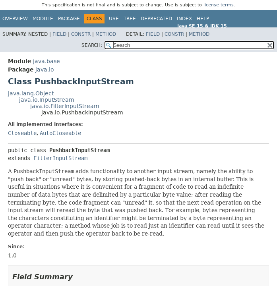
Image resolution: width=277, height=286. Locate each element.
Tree (130, 18)
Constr (81, 34)
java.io (44, 69)
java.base (46, 61)
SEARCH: (91, 45)
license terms (218, 5)
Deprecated (156, 18)
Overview (15, 18)
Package (69, 18)
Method (105, 34)
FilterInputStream (60, 158)
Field (59, 34)
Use (114, 18)
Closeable (22, 133)
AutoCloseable (60, 133)
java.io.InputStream (46, 100)
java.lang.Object (31, 93)
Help (203, 18)
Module (43, 18)
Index (184, 18)
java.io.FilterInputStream (64, 106)
